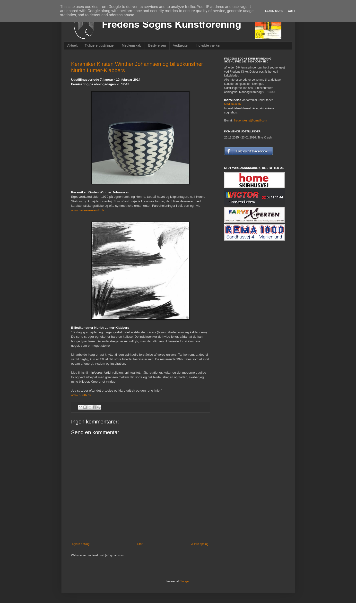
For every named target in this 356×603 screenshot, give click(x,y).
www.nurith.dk (81, 395)
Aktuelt (72, 45)
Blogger (185, 581)
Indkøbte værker (208, 45)
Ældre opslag (199, 544)
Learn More (274, 11)
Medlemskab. (233, 104)
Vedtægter (181, 45)
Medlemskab (131, 45)
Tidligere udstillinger (100, 45)
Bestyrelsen (157, 45)
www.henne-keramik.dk (87, 210)
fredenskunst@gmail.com (250, 120)
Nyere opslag (81, 544)
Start (140, 544)
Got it (292, 11)
